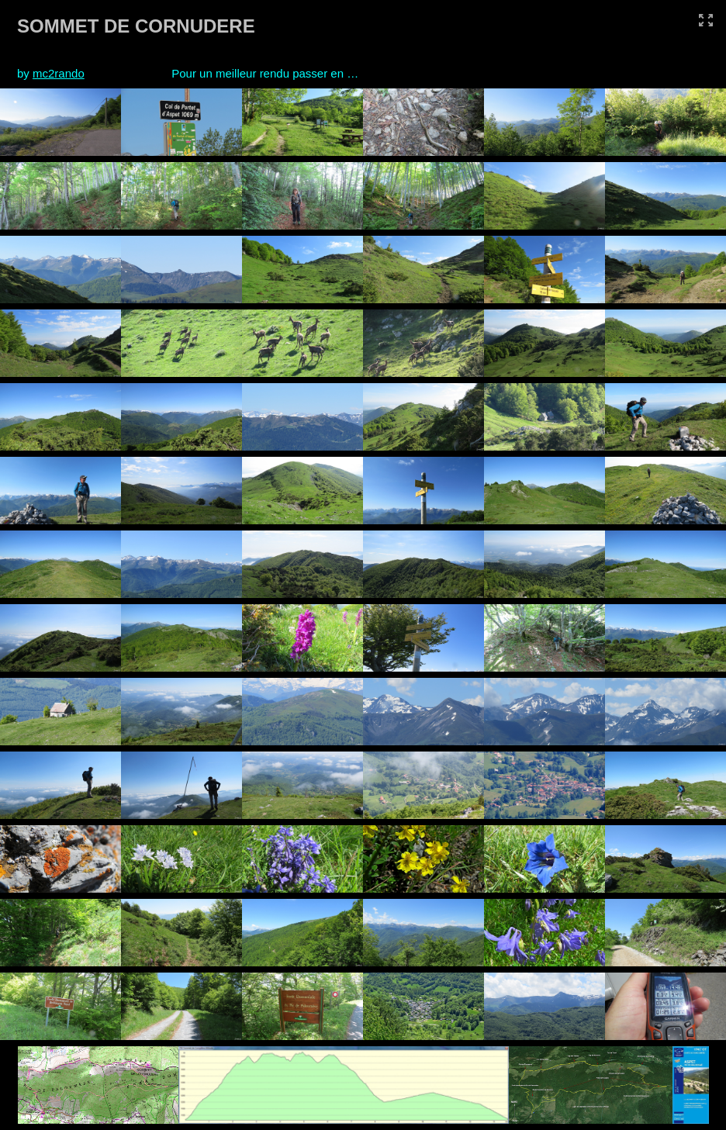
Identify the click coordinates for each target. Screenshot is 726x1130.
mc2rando (59, 73)
